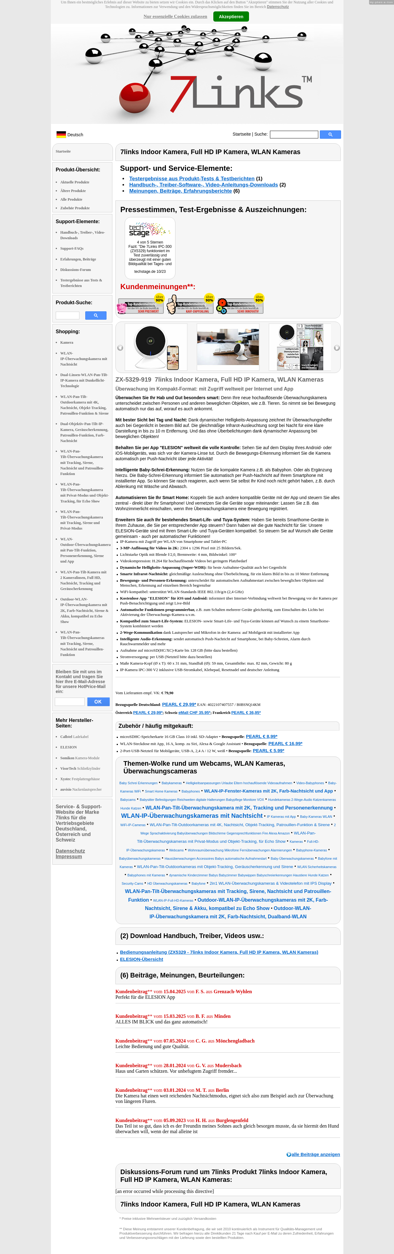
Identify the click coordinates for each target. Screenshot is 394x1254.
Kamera (66, 342)
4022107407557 (220, 704)
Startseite (242, 134)
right (337, 348)
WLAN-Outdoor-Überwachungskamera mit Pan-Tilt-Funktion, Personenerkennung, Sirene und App (85, 550)
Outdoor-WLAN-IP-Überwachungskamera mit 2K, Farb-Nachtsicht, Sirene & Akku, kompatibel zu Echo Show (84, 610)
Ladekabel (74, 737)
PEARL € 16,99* (285, 743)
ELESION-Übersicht (141, 959)
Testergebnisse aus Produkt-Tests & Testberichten (192, 179)
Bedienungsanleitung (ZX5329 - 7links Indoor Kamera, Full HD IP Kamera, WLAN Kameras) (219, 952)
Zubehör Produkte (75, 208)
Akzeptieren (231, 16)
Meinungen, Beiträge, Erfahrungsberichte (180, 191)
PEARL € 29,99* (179, 704)
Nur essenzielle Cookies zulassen (175, 16)
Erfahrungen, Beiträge (78, 259)
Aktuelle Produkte (74, 182)
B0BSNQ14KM (248, 705)
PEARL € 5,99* (268, 750)
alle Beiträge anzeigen (315, 1154)
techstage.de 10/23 (150, 271)
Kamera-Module (80, 758)
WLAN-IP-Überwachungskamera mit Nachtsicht (83, 359)
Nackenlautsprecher (81, 789)
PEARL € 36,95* (246, 712)
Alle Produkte (71, 199)
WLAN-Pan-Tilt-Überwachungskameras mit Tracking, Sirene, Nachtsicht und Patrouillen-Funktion (82, 643)
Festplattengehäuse (80, 779)
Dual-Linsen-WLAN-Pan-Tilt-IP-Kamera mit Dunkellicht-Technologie (84, 380)
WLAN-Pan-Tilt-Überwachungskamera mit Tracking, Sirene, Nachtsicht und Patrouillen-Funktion (82, 462)
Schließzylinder (80, 768)
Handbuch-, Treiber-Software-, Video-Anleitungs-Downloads (203, 185)
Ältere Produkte (73, 191)
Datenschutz (278, 7)
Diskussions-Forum (75, 270)
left (120, 348)
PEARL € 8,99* (261, 736)
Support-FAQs (71, 248)
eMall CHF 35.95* (195, 712)
